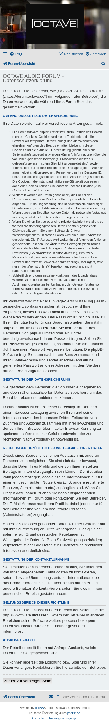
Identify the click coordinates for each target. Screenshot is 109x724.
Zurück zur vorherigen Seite (27, 681)
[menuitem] (16, 54)
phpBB (39, 707)
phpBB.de (73, 713)
